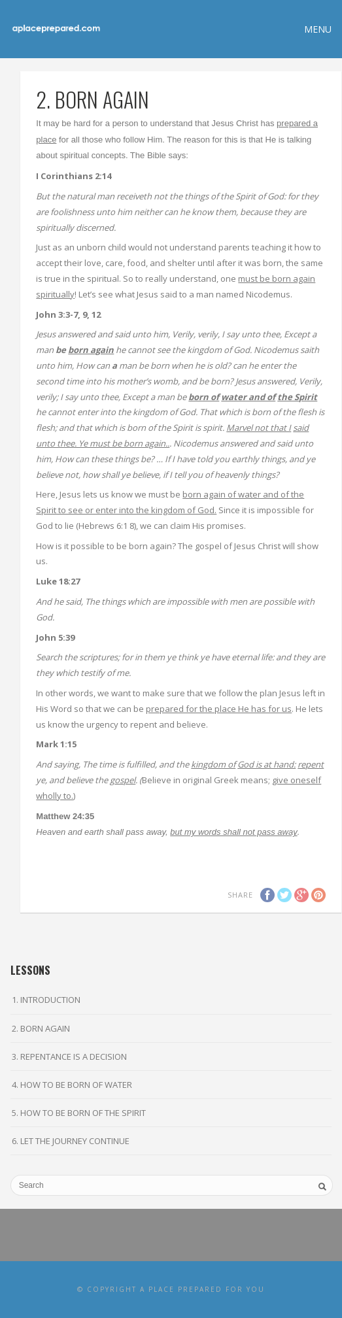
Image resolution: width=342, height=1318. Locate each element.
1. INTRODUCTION (46, 999)
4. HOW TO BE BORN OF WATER (72, 1084)
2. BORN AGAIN (41, 1028)
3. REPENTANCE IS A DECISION (69, 1056)
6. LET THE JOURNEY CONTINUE (70, 1141)
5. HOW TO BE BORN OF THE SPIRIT (79, 1113)
